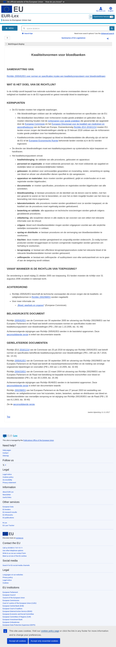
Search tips (27, 33)
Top (8, 417)
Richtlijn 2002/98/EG (41, 297)
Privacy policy (8, 577)
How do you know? (55, 2)
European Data (8, 507)
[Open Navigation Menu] (10, 28)
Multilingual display (14, 44)
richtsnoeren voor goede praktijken (64, 121)
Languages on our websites (13, 575)
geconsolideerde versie (17, 334)
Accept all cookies (17, 641)
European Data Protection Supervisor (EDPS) (19, 625)
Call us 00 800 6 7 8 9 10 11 (13, 548)
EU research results (10, 512)
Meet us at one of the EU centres (15, 556)
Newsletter (7, 495)
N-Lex (5, 523)
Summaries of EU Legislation (73, 38)
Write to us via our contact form (14, 553)
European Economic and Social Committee (18, 614)
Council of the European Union (14, 598)
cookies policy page (50, 631)
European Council (9, 595)
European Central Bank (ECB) (13, 606)
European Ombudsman (11, 622)
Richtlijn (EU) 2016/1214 (85, 127)
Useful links (7, 497)
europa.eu (19, 538)
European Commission (11, 600)
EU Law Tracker (8, 525)
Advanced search (107, 33)
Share (109, 39)
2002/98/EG (20, 390)
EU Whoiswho (8, 515)
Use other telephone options (13, 550)
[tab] (58, 44)
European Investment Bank (12, 619)
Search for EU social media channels (16, 565)
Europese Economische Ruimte (43, 141)
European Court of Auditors (12, 609)
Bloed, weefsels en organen (31, 305)
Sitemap (6, 456)
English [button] (110, 9)
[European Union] (8, 534)
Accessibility (7, 480)
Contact (5, 453)
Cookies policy (8, 477)
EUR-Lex (10, 16)
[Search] (111, 28)
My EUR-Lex (100, 9)
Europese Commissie (35, 124)
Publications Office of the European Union (38, 440)
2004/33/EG (20, 371)
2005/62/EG (20, 320)
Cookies (6, 583)
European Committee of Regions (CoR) (17, 617)
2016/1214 (25, 350)
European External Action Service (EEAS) (17, 611)
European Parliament (10, 592)
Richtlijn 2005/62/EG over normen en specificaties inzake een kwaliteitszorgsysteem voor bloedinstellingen (56, 76)
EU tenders (7, 509)
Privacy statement (9, 483)
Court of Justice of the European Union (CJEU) (19, 603)
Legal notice (7, 474)
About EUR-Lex (8, 492)
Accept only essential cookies (44, 641)
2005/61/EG (20, 361)
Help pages (7, 450)
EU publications (8, 518)
